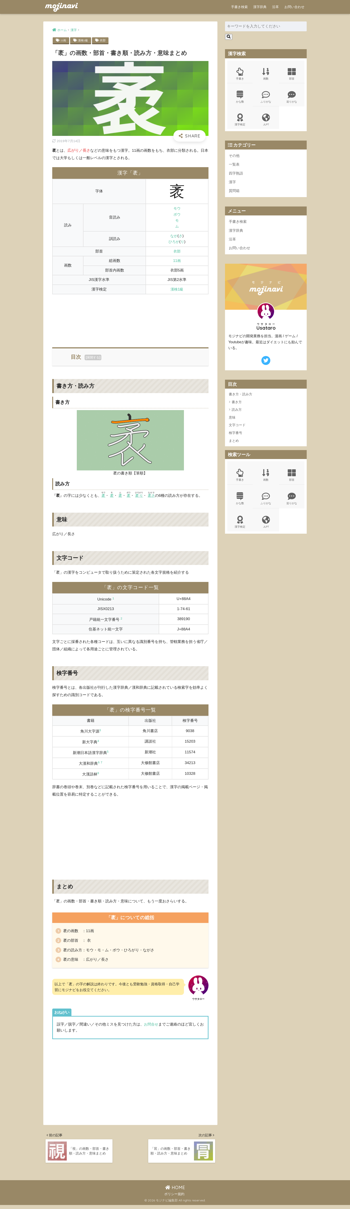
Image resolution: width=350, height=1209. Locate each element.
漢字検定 (240, 121)
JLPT (265, 121)
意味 (232, 421)
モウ (177, 208)
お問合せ (151, 1026)
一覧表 (234, 166)
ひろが (173, 242)
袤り (140, 496)
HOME (175, 1191)
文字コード (237, 429)
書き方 (237, 406)
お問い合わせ (294, 7)
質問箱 (234, 193)
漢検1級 (83, 40)
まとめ (234, 444)
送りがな (292, 97)
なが (174, 236)
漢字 (232, 184)
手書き (240, 74)
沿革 (275, 7)
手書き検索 (239, 7)
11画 (63, 40)
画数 (265, 74)
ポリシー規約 (174, 1198)
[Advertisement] (130, 318)
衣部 (104, 40)
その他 (234, 157)
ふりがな (265, 97)
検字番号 (235, 437)
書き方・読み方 (240, 398)
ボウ (177, 215)
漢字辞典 (260, 7)
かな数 (240, 97)
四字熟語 (236, 175)
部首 (292, 74)
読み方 (237, 413)
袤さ (152, 496)
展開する (93, 357)
